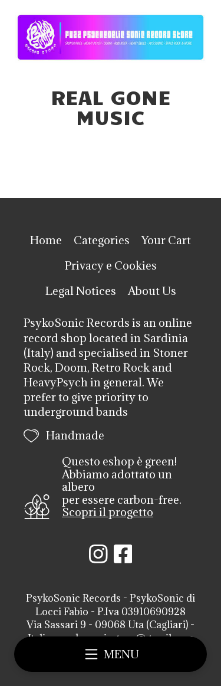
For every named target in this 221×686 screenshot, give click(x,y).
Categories (102, 240)
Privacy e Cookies (111, 265)
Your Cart (166, 240)
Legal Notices (80, 291)
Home (46, 240)
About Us (152, 291)
